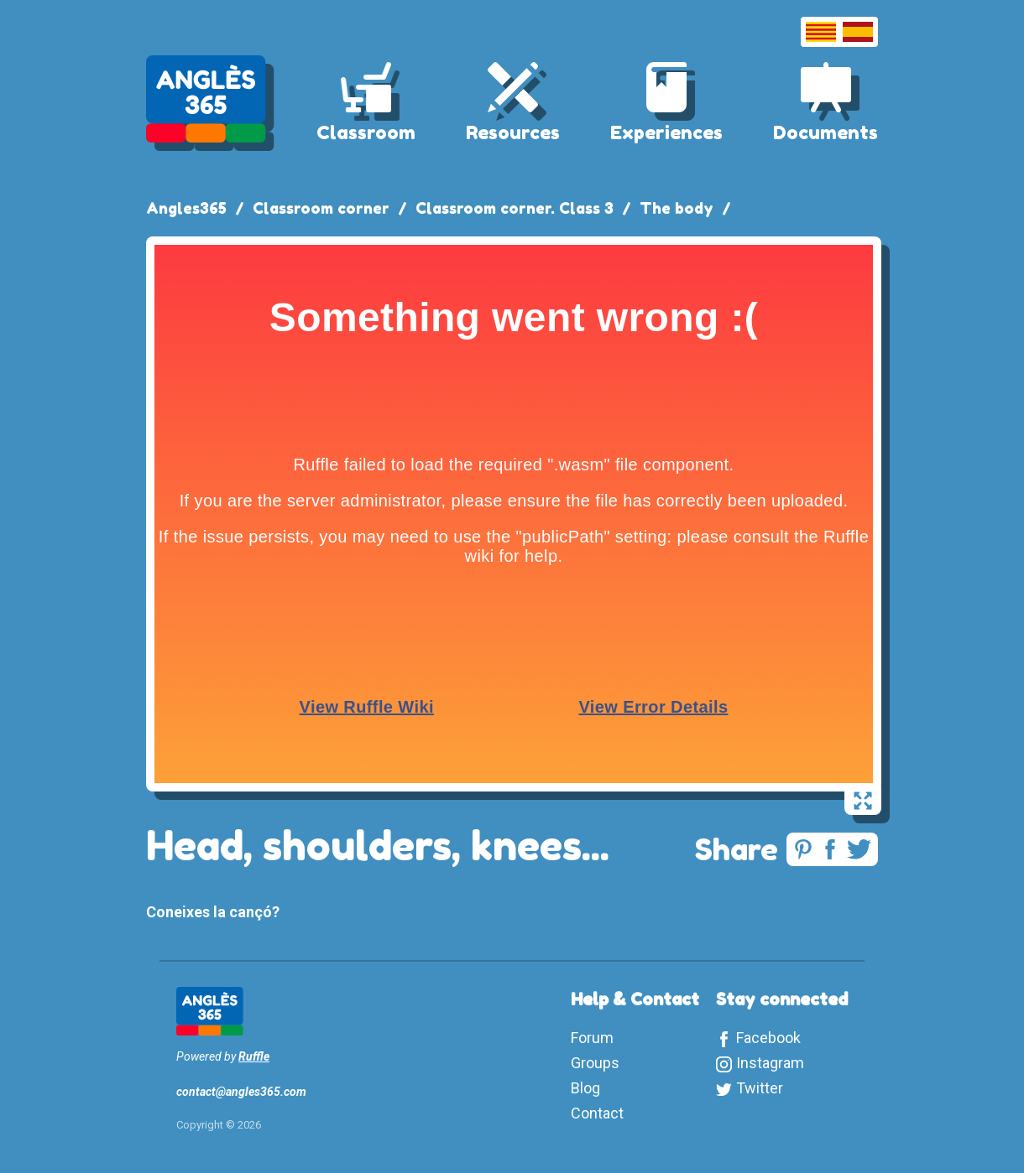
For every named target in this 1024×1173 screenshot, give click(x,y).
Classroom (365, 132)
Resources (513, 132)
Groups (595, 1063)
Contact (597, 1113)
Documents (825, 132)
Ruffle (253, 1056)
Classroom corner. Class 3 (514, 208)
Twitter (759, 1088)
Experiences (666, 132)
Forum (592, 1037)
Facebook (768, 1037)
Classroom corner (321, 208)
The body (676, 208)
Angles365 (186, 208)
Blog (585, 1088)
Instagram (770, 1063)
